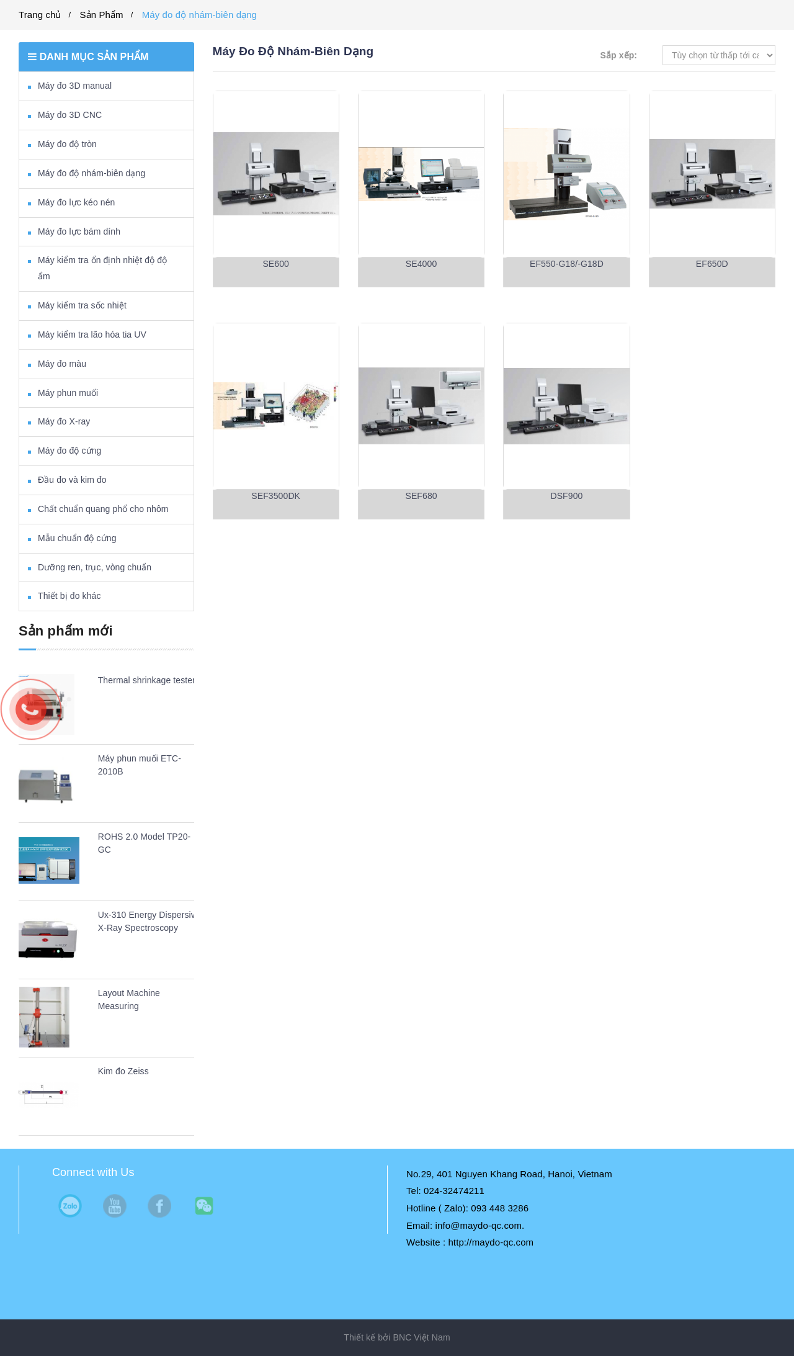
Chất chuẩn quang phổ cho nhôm (103, 509)
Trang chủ (40, 14)
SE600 (275, 264)
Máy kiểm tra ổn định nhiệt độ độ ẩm (102, 268)
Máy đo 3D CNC (70, 115)
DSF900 (566, 496)
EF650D (712, 264)
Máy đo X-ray (64, 421)
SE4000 (421, 264)
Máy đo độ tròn (67, 144)
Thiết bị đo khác (69, 596)
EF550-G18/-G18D (567, 264)
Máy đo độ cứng (69, 451)
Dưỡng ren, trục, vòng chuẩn (94, 567)
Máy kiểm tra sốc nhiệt (82, 305)
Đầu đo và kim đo (72, 480)
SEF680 (421, 496)
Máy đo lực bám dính (79, 231)
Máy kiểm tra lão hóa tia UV (92, 334)
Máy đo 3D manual (75, 86)
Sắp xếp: (618, 55)
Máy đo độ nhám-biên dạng (199, 14)
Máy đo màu (62, 364)
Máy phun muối (68, 393)
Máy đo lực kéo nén (76, 202)
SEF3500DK (275, 496)
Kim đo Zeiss (123, 1071)
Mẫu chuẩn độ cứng (77, 538)
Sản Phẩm (101, 14)
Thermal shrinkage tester (146, 680)
